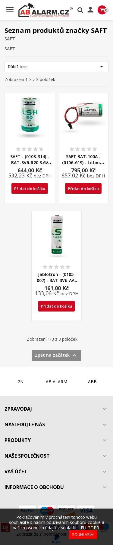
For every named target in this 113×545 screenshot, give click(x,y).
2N (21, 381)
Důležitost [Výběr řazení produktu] (56, 66)
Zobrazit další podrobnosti (41, 534)
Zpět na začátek (56, 355)
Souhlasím (83, 534)
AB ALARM (56, 381)
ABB (92, 381)
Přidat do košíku (29, 188)
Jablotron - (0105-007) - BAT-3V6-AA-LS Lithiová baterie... (56, 280)
